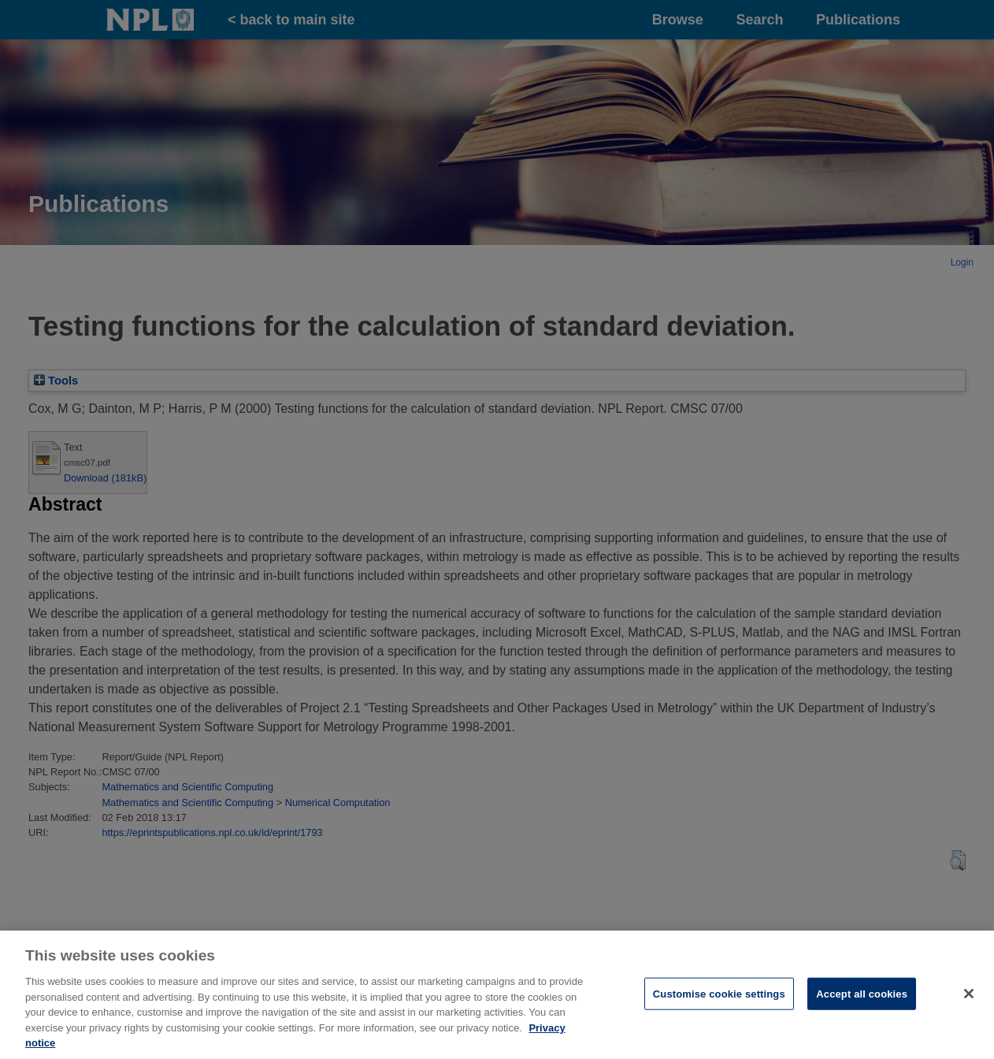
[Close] (968, 1000)
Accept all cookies (861, 1000)
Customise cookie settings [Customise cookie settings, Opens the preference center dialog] (719, 1000)
